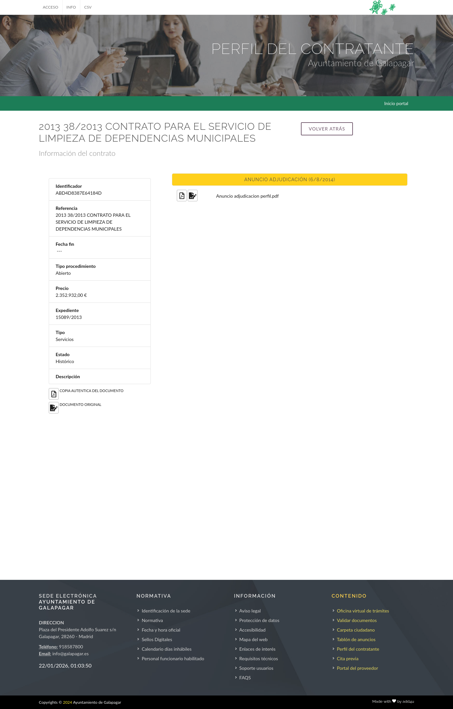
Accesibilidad (252, 630)
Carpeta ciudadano (356, 630)
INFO (71, 7)
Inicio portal (396, 103)
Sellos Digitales (157, 639)
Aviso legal (250, 610)
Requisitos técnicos (258, 658)
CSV (88, 7)
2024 (67, 702)
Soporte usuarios (256, 668)
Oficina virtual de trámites (363, 610)
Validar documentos (357, 620)
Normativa (152, 620)
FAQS (245, 677)
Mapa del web (253, 639)
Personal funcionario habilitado (173, 658)
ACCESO (50, 7)
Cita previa (348, 658)
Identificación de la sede (166, 610)
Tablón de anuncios (356, 639)
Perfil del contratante (358, 649)
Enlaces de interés (257, 649)
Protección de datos (259, 620)
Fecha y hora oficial (161, 630)
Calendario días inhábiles (166, 649)
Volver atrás (327, 128)
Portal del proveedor (357, 668)
